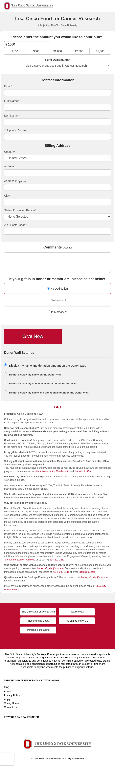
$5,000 (100, 51)
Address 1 (11, 166)
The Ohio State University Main (38, 611)
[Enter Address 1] (57, 172)
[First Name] (57, 107)
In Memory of (57, 312)
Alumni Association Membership (52, 471)
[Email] (57, 92)
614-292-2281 (57, 559)
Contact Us (10, 707)
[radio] (57, 289)
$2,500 (79, 51)
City (7, 195)
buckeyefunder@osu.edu (50, 568)
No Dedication (57, 288)
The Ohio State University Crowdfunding (31, 680)
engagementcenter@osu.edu (20, 559)
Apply (7, 699)
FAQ (6, 687)
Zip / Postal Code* (15, 225)
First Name (11, 100)
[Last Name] (57, 122)
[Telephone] (57, 136)
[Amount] (27, 44)
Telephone (10, 130)
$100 (15, 51)
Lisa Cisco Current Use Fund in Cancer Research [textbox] (56, 65)
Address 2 (10, 181)
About (7, 691)
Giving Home (11, 703)
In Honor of (57, 300)
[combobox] (57, 65)
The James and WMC (76, 620)
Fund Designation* (57, 59)
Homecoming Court (38, 620)
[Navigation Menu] (108, 6)
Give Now (33, 336)
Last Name (11, 115)
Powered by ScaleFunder (21, 717)
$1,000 (57, 51)
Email (8, 86)
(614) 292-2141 (61, 572)
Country (9, 151)
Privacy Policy (12, 695)
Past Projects (77, 611)
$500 (36, 51)
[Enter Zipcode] (57, 231)
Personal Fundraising (38, 630)
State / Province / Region (20, 210)
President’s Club (83, 471)
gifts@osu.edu (87, 572)
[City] (57, 202)
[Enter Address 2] (57, 187)
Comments (52, 247)
